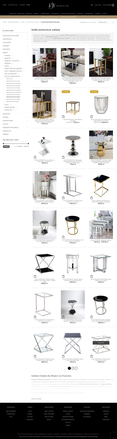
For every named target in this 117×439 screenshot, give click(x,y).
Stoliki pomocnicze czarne (13, 81)
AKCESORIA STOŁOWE (68, 13)
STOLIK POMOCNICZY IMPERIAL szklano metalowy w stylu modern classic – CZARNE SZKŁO (44, 281)
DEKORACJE (55, 13)
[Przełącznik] (27, 36)
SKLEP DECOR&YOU (13, 22)
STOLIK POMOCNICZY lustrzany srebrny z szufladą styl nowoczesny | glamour (73, 280)
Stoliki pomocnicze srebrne (13, 94)
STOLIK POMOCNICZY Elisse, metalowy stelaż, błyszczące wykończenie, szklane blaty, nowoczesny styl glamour (44, 121)
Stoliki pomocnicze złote (12, 101)
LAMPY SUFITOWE (49, 411)
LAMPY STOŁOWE (49, 416)
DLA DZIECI (7, 42)
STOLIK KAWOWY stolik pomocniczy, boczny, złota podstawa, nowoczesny (101, 201)
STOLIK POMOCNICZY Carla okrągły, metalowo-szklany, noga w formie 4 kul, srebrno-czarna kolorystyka (72, 161)
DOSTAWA (63, 434)
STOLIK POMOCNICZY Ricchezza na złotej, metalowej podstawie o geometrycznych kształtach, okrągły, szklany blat (101, 161)
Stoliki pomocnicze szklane (13, 97)
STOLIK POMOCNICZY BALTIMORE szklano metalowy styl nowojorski (101, 280)
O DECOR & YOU (13, 5)
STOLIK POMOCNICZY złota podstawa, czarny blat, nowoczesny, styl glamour (73, 240)
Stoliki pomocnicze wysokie (13, 99)
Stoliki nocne (9, 78)
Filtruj (6, 146)
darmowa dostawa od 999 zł (50, 17)
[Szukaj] (92, 5)
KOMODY (7, 58)
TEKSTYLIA (68, 422)
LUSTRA (68, 413)
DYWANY (80, 13)
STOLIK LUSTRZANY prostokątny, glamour (101, 240)
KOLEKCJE (29, 13)
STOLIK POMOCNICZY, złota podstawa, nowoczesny (73, 120)
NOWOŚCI (13, 13)
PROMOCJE (20, 13)
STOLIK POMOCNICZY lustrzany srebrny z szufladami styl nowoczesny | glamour (44, 201)
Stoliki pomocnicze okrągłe (13, 87)
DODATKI (68, 425)
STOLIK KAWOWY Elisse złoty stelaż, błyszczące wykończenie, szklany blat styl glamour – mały (44, 79)
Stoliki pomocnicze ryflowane (13, 92)
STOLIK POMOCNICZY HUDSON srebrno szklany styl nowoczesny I (73, 201)
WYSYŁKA (56, 434)
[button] (97, 5)
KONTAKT (22, 5)
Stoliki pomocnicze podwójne (13, 90)
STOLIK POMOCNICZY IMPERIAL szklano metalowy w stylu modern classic (44, 359)
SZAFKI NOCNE (9, 107)
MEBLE (37, 13)
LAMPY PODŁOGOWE (49, 413)
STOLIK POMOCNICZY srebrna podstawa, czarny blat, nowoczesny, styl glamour (101, 320)
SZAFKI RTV (8, 110)
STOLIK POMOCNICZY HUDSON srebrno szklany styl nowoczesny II (44, 320)
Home (4, 22)
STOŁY (6, 105)
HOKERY (7, 55)
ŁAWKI (6, 66)
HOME (4, 5)
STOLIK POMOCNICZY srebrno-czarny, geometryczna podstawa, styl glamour (73, 320)
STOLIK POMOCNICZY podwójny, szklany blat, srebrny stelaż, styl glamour (45, 240)
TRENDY (6, 134)
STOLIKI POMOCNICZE (32, 22)
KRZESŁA (7, 63)
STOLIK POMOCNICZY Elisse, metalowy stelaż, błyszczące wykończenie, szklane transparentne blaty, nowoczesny (101, 79)
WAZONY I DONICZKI (68, 411)
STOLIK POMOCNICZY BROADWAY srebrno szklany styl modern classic (72, 359)
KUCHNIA (106, 413)
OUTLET (105, 13)
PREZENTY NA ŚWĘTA (10, 127)
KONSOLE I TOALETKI (11, 61)
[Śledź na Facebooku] (27, 4)
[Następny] (76, 368)
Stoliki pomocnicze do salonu (13, 83)
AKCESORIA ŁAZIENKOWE (68, 419)
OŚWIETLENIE (45, 13)
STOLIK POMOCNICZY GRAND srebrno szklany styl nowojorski (101, 359)
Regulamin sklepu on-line (43, 434)
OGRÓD (98, 13)
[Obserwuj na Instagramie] (28, 4)
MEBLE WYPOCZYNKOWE (13, 68)
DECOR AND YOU (94, 434)
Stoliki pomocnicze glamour (13, 85)
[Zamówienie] (106, 22)
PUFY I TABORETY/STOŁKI (13, 71)
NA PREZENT (89, 13)
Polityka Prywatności (25, 434)
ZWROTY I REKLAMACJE (75, 434)
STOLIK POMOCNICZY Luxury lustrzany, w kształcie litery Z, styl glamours (44, 160)
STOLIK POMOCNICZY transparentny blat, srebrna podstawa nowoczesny (101, 120)
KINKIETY (49, 419)
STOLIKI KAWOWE (10, 74)
